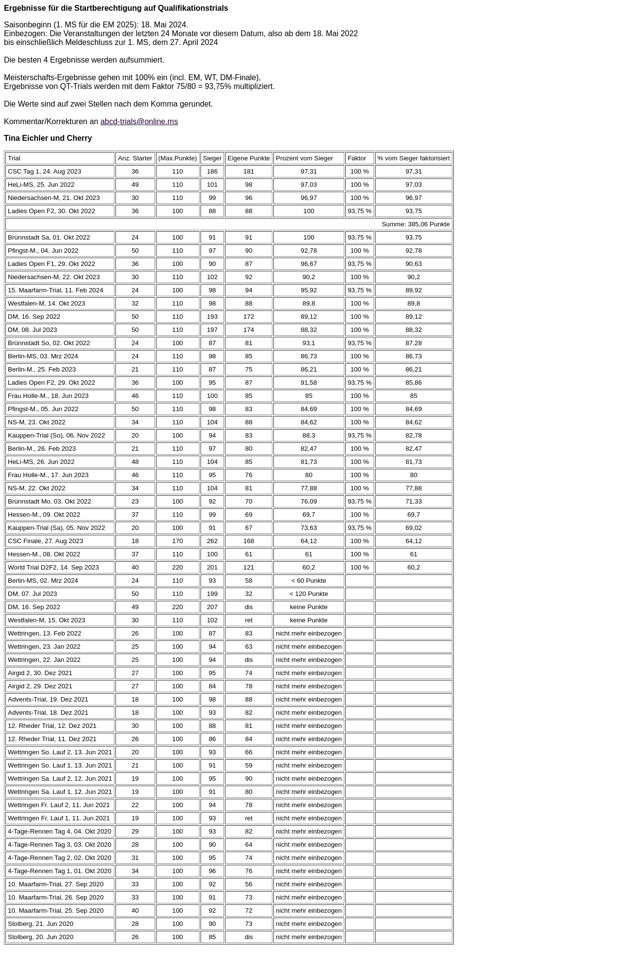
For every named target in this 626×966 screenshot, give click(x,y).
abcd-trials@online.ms (139, 121)
